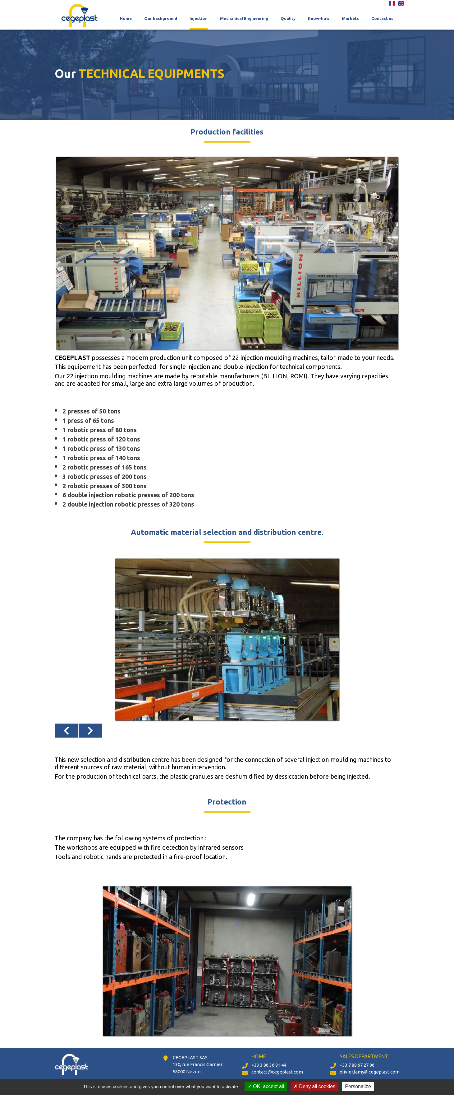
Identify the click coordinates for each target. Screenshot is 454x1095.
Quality (288, 18)
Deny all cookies (314, 1086)
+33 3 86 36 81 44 (268, 1065)
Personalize (358, 1086)
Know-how (318, 18)
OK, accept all (266, 1086)
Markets (350, 18)
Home (126, 18)
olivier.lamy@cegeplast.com (370, 1071)
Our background (160, 18)
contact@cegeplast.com (277, 1071)
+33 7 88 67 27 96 (357, 1065)
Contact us (382, 18)
